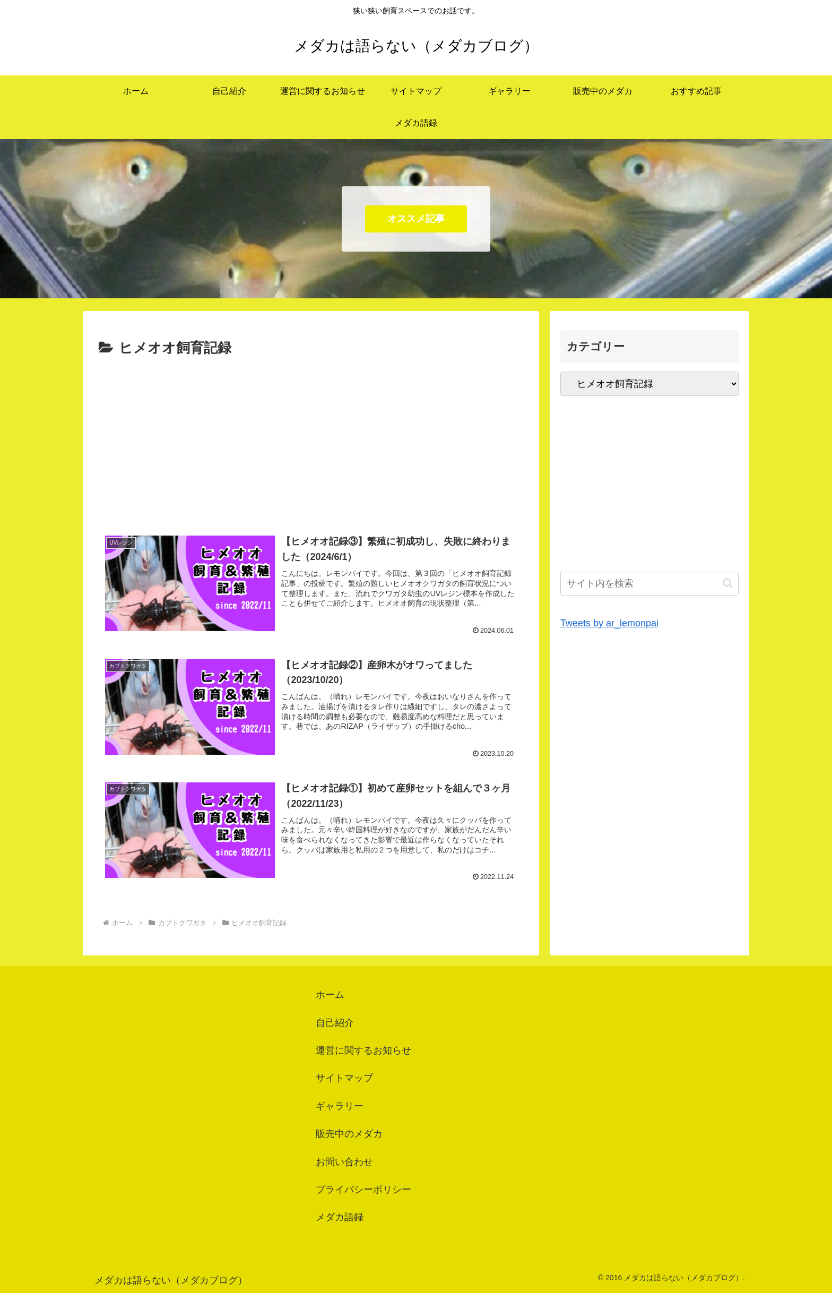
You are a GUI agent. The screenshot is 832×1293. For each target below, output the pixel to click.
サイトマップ (344, 1078)
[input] (649, 584)
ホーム (330, 994)
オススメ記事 (416, 218)
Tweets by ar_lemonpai (609, 623)
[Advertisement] (311, 440)
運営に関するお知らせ (363, 1050)
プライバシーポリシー (363, 1189)
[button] (727, 583)
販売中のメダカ (349, 1133)
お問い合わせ (344, 1162)
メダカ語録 (339, 1217)
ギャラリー (339, 1106)
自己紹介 (335, 1023)
